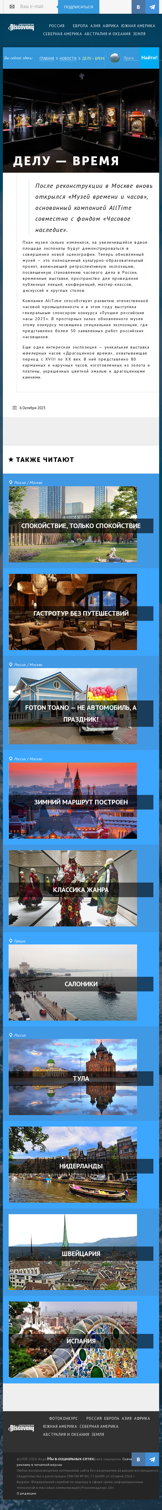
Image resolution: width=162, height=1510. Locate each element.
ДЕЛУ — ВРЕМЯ (94, 58)
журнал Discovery (21, 1432)
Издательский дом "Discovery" (21, 31)
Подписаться (78, 7)
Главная (47, 58)
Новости (68, 58)
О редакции (26, 1493)
